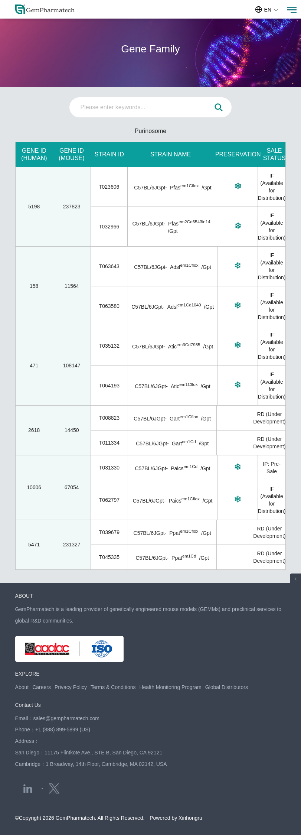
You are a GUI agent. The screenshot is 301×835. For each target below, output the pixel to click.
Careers (41, 687)
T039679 (109, 532)
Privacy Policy (71, 687)
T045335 (109, 557)
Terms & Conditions (113, 687)
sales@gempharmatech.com (66, 718)
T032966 (109, 227)
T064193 (109, 386)
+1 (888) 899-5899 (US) (62, 729)
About (22, 687)
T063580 (109, 306)
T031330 (109, 468)
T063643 (109, 266)
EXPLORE (27, 674)
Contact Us (28, 705)
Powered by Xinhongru (176, 818)
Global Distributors (226, 687)
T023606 (109, 187)
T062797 (109, 500)
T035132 (109, 346)
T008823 (109, 418)
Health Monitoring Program (170, 687)
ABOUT (24, 596)
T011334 (109, 443)
